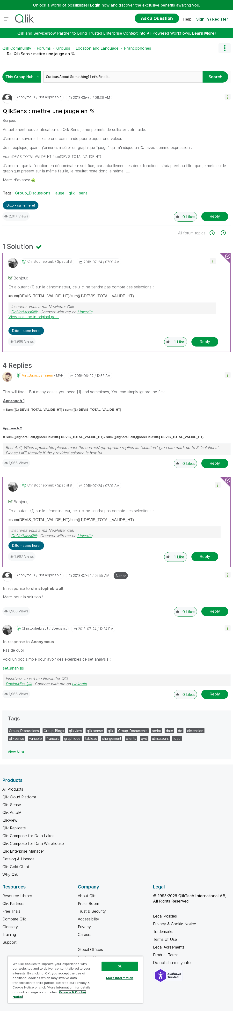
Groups (63, 48)
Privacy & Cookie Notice (174, 923)
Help (187, 19)
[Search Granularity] (22, 77)
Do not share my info (172, 962)
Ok (119, 966)
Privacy (84, 926)
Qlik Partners (13, 903)
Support (9, 942)
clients (131, 738)
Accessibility (88, 919)
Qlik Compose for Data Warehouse (33, 843)
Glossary (10, 926)
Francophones (137, 48)
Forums (44, 48)
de (180, 731)
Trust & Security (92, 911)
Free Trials (11, 911)
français (53, 738)
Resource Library (17, 895)
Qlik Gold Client (15, 866)
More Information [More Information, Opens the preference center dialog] (119, 978)
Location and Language (97, 48)
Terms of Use (165, 939)
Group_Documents (132, 731)
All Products (12, 789)
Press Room (88, 903)
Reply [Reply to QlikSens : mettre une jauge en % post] (215, 216)
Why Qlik (10, 874)
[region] (75, 979)
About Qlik (87, 895)
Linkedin (84, 311)
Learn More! (204, 33)
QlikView (9, 820)
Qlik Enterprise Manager (23, 851)
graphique (72, 738)
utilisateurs (160, 738)
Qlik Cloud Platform (19, 797)
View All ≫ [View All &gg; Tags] (16, 752)
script (156, 731)
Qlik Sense (11, 804)
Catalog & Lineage (18, 859)
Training (9, 934)
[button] (228, 97)
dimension (195, 731)
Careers (84, 934)
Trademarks (163, 931)
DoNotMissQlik (24, 311)
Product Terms (166, 954)
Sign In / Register (212, 19)
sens (83, 193)
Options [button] (224, 48)
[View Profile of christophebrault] (40, 261)
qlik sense (95, 731)
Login (95, 5)
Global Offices (90, 949)
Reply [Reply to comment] (205, 341)
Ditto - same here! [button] (21, 205)
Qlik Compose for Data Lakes (28, 835)
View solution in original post (33, 316)
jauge (59, 193)
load (177, 738)
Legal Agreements (168, 947)
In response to (33, 588)
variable (35, 738)
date (169, 731)
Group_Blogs (54, 731)
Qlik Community (16, 48)
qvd (144, 738)
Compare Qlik (14, 919)
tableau (91, 738)
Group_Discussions (32, 193)
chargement (111, 738)
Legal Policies (165, 916)
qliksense (16, 738)
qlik (72, 193)
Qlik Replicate (14, 828)
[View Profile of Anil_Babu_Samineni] (37, 375)
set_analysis (13, 668)
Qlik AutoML (13, 812)
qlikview (75, 731)
